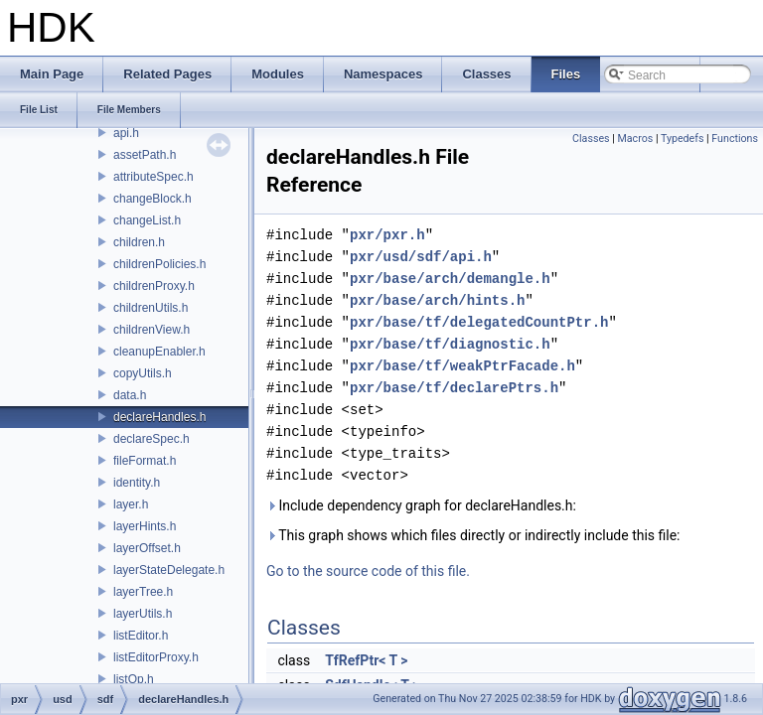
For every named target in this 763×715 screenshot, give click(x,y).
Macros (635, 138)
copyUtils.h (142, 373)
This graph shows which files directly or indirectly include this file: (473, 535)
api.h (126, 133)
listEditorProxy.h (156, 657)
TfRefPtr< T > (366, 660)
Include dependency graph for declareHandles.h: (421, 505)
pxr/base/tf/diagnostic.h (450, 344)
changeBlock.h (152, 199)
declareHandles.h (159, 417)
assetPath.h (144, 155)
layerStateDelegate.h (169, 570)
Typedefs (682, 138)
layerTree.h (143, 592)
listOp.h (133, 679)
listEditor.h (140, 636)
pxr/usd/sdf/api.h (421, 256)
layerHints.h (144, 526)
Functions (734, 138)
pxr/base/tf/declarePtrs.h (454, 387)
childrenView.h (151, 330)
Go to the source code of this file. (368, 571)
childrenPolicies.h (159, 264)
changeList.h (147, 220)
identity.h (136, 483)
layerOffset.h (147, 548)
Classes (590, 138)
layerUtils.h (142, 614)
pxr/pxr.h (387, 234)
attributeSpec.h (153, 177)
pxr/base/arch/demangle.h (450, 278)
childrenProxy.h (154, 286)
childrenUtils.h (150, 308)
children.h (139, 242)
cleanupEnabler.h (159, 351)
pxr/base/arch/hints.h (437, 300)
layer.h (130, 504)
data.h (129, 395)
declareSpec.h (151, 439)
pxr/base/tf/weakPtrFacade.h (462, 366)
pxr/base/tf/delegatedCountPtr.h (479, 322)
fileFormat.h (144, 461)
